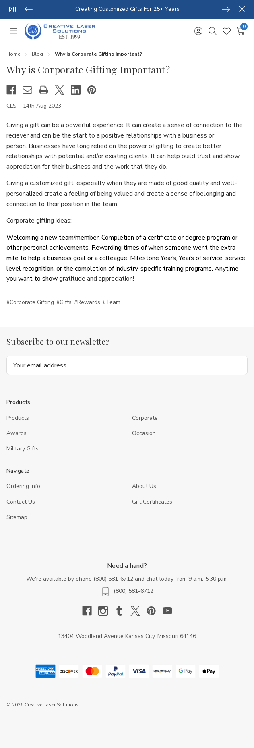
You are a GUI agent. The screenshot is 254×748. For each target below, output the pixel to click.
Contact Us (20, 502)
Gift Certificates (152, 502)
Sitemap (16, 517)
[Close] (242, 9)
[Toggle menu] (13, 31)
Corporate (145, 418)
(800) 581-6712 (113, 579)
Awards (16, 433)
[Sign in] (198, 31)
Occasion (144, 433)
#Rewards (87, 302)
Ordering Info (23, 486)
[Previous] (29, 9)
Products (17, 418)
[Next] (226, 9)
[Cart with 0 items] (240, 31)
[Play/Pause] (12, 9)
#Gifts (64, 302)
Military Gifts (22, 448)
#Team (111, 302)
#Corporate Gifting (30, 302)
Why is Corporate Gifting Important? (88, 69)
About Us (144, 486)
